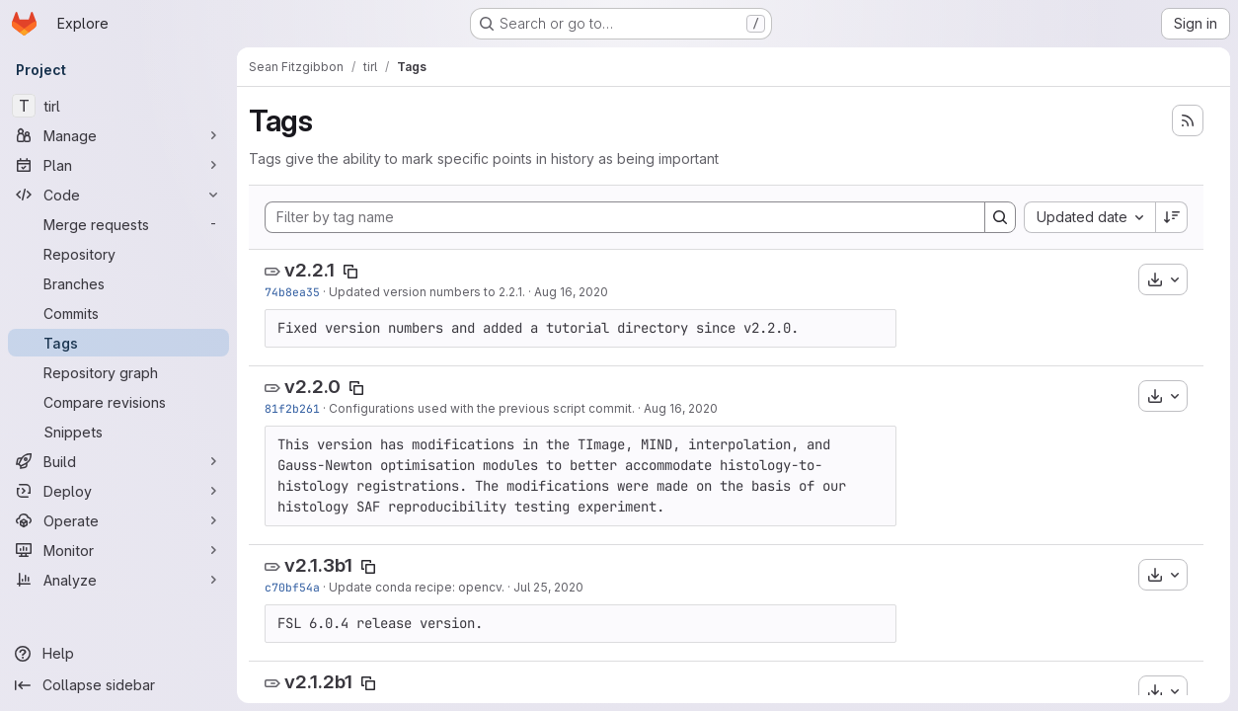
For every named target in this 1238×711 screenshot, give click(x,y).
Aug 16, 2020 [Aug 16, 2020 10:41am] (681, 408)
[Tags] (118, 342)
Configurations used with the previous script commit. (482, 408)
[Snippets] (118, 431)
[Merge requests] (118, 224)
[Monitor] (118, 550)
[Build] (118, 461)
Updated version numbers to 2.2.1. (427, 291)
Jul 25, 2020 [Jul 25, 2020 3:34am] (548, 587)
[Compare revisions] (118, 402)
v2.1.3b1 (318, 565)
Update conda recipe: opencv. (416, 587)
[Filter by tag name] (625, 217)
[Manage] (118, 135)
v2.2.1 (309, 270)
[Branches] (118, 283)
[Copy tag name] (350, 271)
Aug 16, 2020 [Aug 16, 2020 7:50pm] (571, 291)
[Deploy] (118, 491)
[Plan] (118, 165)
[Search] (1000, 217)
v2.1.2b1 (318, 682)
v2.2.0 (312, 386)
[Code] (118, 194)
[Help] (118, 654)
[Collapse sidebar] (118, 685)
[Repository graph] (118, 372)
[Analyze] (118, 579)
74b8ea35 (292, 291)
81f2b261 (292, 408)
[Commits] (118, 313)
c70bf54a (292, 587)
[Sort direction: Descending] (1172, 217)
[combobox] (1089, 217)
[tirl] (118, 105)
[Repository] (118, 254)
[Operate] (118, 520)
